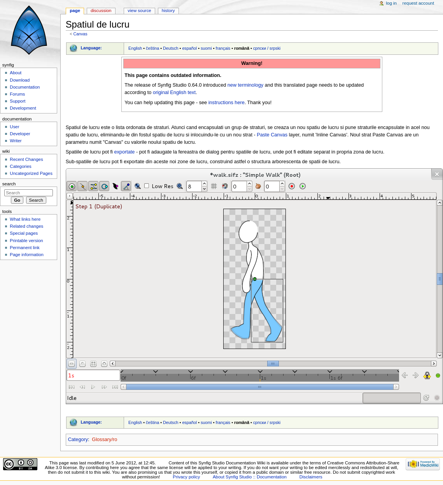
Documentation (25, 87)
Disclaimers (310, 477)
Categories (20, 166)
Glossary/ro (104, 439)
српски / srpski (267, 48)
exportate (124, 152)
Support (17, 101)
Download (20, 80)
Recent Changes (26, 159)
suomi (206, 48)
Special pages (24, 233)
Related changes (26, 226)
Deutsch (171, 48)
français (222, 48)
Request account (418, 3)
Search (9, 183)
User (14, 126)
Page (75, 10)
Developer (20, 133)
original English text (174, 92)
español (189, 48)
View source (139, 10)
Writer (15, 140)
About (15, 72)
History (168, 10)
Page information (27, 254)
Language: (91, 47)
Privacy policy (186, 477)
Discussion (101, 10)
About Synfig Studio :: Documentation (250, 477)
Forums (17, 94)
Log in (391, 3)
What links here (25, 219)
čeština (152, 48)
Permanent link (24, 247)
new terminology (245, 85)
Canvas (80, 33)
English (135, 48)
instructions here (226, 102)
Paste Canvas (272, 135)
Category (78, 439)
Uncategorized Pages (31, 173)
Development (23, 108)
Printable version (26, 240)
